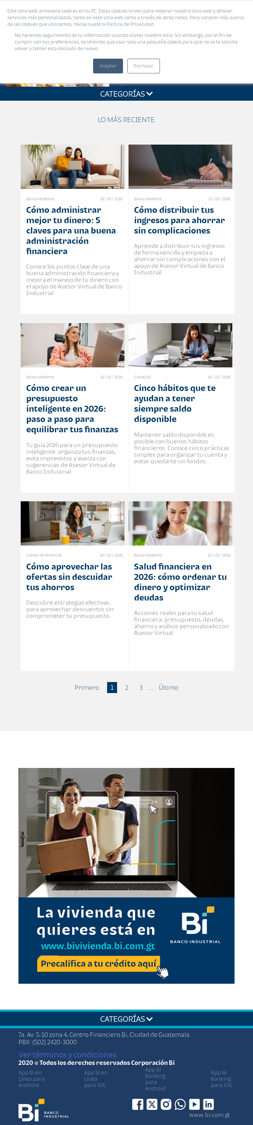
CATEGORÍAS (126, 93)
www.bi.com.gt (209, 1114)
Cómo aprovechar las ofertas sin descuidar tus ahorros (69, 576)
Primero (87, 687)
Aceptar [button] (108, 66)
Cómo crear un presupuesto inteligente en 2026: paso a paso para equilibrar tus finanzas (72, 408)
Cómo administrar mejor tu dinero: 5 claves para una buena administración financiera (71, 230)
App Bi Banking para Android (155, 1078)
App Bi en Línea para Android (31, 1078)
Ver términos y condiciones (67, 1054)
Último (168, 687)
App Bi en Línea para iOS (95, 1078)
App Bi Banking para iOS (221, 1078)
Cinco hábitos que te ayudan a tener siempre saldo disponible (175, 403)
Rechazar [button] (144, 66)
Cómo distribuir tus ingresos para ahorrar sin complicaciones (179, 220)
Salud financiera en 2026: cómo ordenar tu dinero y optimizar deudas (180, 581)
